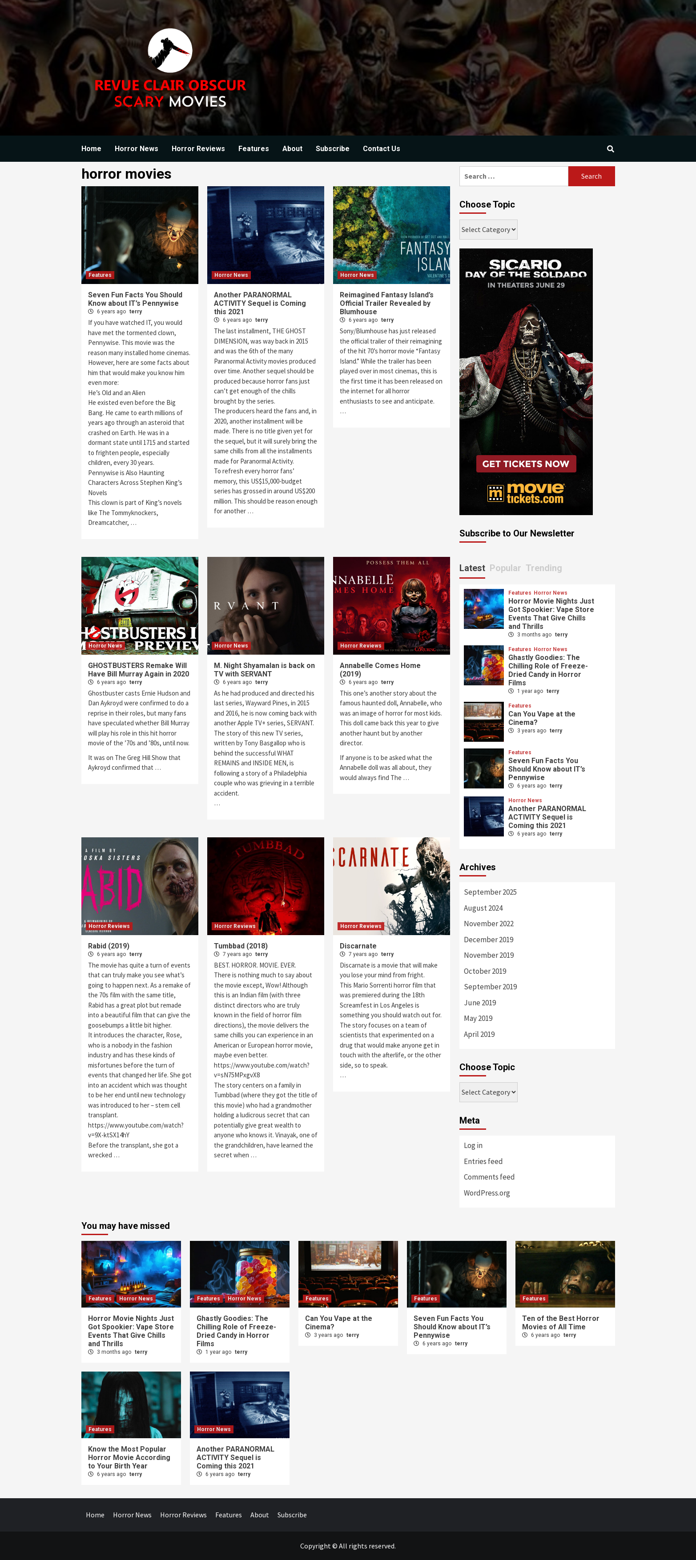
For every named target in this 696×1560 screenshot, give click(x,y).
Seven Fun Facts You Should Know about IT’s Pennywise (135, 299)
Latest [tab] (472, 568)
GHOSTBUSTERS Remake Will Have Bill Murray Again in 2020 (138, 669)
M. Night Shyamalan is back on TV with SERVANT (264, 669)
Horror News (136, 148)
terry (135, 311)
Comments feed (489, 1177)
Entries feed (483, 1161)
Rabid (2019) (108, 946)
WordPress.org (487, 1193)
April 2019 (479, 1034)
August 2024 (483, 908)
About (292, 148)
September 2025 (490, 892)
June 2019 (480, 1003)
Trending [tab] (544, 568)
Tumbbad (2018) (241, 946)
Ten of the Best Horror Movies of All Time (560, 1322)
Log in (473, 1145)
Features (253, 148)
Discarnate (358, 946)
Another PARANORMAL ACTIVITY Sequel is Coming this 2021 (260, 303)
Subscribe (333, 148)
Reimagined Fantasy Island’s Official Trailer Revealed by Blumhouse (387, 303)
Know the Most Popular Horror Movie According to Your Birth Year (129, 1457)
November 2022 (489, 923)
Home (91, 148)
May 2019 (478, 1018)
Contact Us (381, 148)
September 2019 (490, 987)
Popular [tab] (505, 568)
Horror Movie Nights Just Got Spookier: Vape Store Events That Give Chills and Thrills (551, 614)
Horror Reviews (198, 148)
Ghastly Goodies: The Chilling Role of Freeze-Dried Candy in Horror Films (548, 670)
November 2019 (489, 955)
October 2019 (485, 971)
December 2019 (488, 939)
